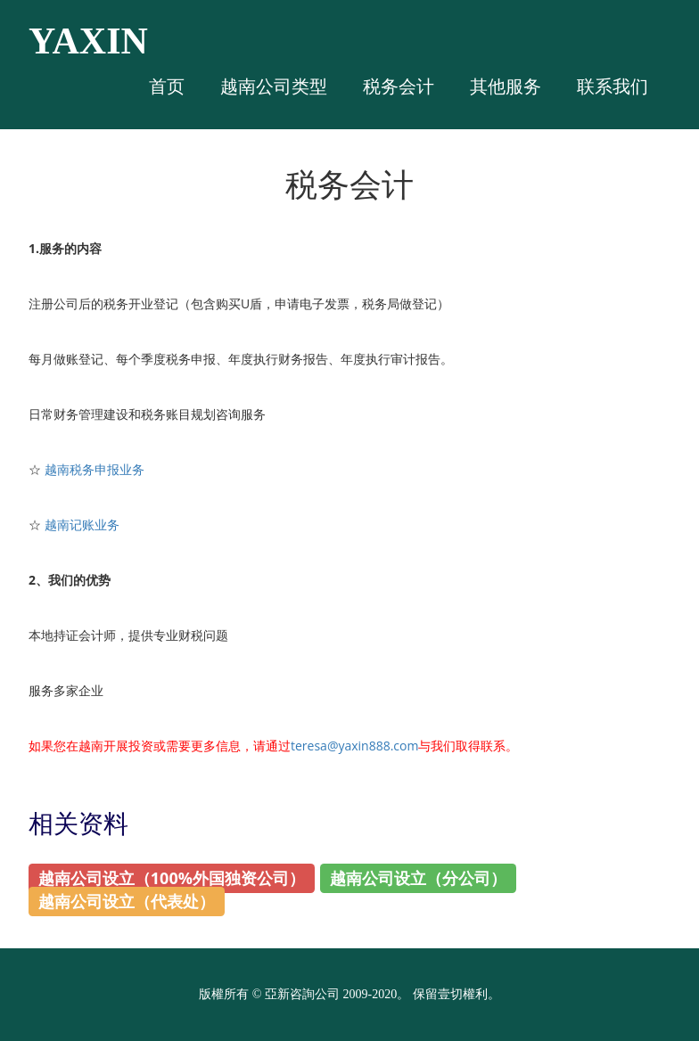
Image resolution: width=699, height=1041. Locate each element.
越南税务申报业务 (94, 469)
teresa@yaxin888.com (354, 745)
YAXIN (88, 40)
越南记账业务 (82, 524)
